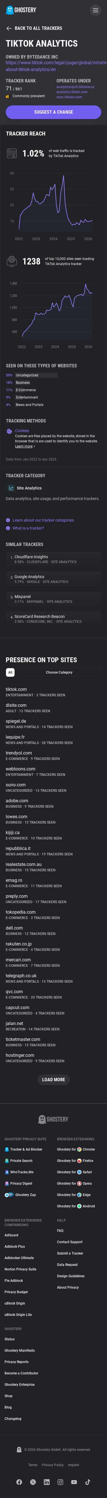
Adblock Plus (15, 1247)
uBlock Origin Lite (18, 1315)
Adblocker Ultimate (19, 1258)
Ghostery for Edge (73, 1195)
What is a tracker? (25, 528)
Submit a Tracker (70, 1253)
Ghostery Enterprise (20, 1385)
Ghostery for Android (76, 1206)
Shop (9, 1396)
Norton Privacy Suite (20, 1269)
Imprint (73, 1465)
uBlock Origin (15, 1303)
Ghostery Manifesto (20, 1351)
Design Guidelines (70, 1276)
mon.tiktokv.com (69, 97)
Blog (8, 1407)
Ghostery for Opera (74, 1183)
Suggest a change (53, 112)
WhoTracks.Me (19, 1172)
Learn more (25, 446)
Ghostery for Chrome (76, 1149)
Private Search (19, 1161)
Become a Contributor (21, 1373)
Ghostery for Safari (74, 1172)
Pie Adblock (14, 1281)
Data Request (67, 1265)
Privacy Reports (17, 1362)
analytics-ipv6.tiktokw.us (75, 87)
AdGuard (11, 1235)
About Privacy (68, 1287)
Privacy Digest (18, 1183)
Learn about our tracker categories (40, 520)
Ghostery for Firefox (75, 1161)
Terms (32, 1465)
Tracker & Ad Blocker (23, 1149)
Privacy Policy (53, 1465)
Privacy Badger (16, 1292)
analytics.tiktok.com (72, 92)
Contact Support (69, 1242)
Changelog (13, 1419)
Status (10, 1339)
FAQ (60, 1231)
